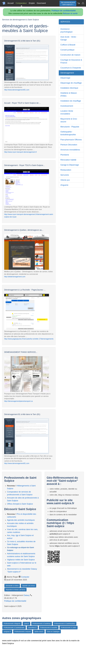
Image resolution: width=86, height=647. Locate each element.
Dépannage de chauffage (71, 83)
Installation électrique (69, 88)
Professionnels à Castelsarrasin (14, 627)
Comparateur (21, 3)
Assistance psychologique (66, 30)
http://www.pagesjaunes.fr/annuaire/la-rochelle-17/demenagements (28, 339)
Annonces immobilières (70, 150)
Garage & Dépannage (69, 165)
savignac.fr (7, 631)
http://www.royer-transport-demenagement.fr (20, 152)
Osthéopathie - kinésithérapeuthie (68, 133)
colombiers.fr (32, 627)
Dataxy (27, 595)
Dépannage (65, 78)
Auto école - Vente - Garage (68, 38)
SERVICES (65, 22)
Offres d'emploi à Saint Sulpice (20, 504)
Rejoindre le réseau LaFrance (15, 589)
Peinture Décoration (68, 145)
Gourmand (41, 3)
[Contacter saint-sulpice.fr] (83, 3)
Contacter (25, 577)
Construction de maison (70, 55)
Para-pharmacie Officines (71, 140)
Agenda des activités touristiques (21, 520)
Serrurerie (64, 175)
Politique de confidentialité (64, 11)
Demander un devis (12, 585)
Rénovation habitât (68, 160)
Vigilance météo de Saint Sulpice (21, 560)
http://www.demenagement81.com (16, 90)
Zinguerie (64, 185)
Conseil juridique (67, 50)
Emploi (32, 3)
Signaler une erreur (28, 585)
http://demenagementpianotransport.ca (18, 401)
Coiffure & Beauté (67, 45)
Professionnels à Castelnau (42, 623)
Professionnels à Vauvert (23, 631)
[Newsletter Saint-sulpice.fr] (79, 3)
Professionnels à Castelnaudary (64, 623)
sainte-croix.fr (38, 631)
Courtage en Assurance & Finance (71, 61)
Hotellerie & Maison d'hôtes (68, 94)
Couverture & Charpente (70, 68)
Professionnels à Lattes (68, 627)
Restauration (65, 170)
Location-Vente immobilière (66, 112)
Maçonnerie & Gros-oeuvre (68, 120)
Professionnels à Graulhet (48, 627)
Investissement (66, 106)
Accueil (10, 3)
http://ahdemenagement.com (14, 277)
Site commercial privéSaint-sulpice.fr (68, 3)
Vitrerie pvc (65, 180)
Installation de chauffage (70, 101)
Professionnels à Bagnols (12, 623)
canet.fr (26, 623)
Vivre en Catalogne (53, 631)
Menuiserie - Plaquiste (69, 127)
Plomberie (64, 155)
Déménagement (67, 73)
